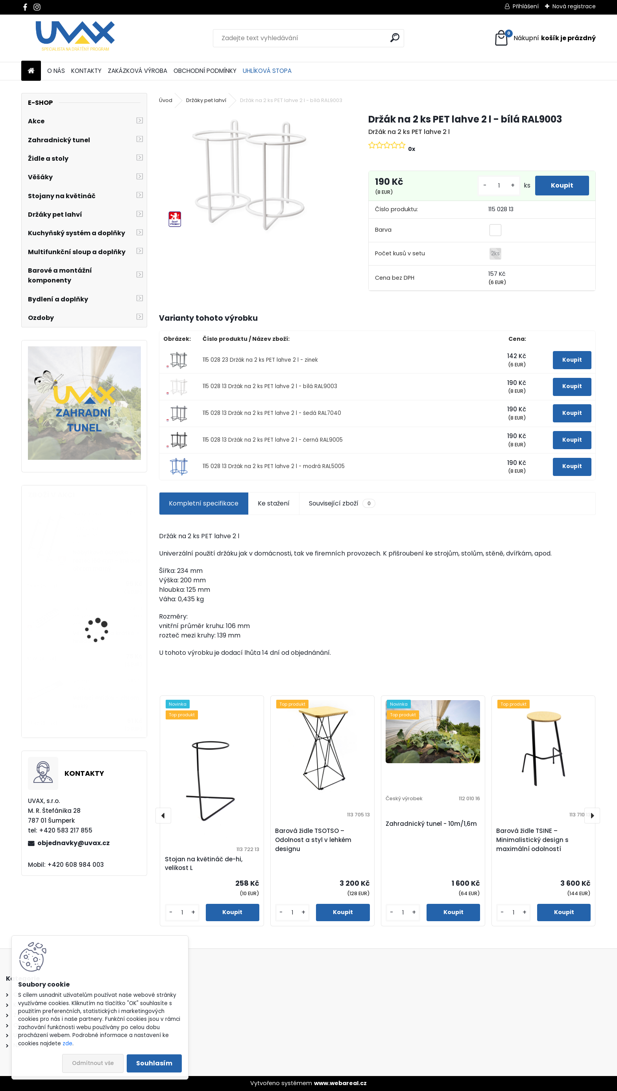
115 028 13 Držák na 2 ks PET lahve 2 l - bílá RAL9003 (270, 386)
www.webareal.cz (340, 1083)
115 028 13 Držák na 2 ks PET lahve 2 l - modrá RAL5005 (274, 466)
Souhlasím (154, 1063)
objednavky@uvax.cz (73, 843)
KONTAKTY (86, 71)
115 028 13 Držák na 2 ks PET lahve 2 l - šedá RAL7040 (272, 413)
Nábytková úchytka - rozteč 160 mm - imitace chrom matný (106, 560)
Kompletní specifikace (203, 503)
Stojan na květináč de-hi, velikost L (203, 863)
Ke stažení (274, 503)
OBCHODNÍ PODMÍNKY (205, 71)
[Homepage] (31, 71)
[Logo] (75, 38)
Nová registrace (574, 6)
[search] (394, 37)
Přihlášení (526, 6)
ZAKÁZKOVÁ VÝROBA (137, 71)
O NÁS (56, 71)
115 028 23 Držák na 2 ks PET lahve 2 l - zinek (260, 360)
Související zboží (342, 503)
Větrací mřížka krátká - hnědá (106, 637)
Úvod (165, 100)
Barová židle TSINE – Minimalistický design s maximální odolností (532, 840)
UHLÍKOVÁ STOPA (267, 71)
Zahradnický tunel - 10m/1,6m (431, 824)
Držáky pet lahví (206, 100)
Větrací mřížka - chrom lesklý (106, 702)
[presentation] (163, 815)
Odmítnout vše (93, 1063)
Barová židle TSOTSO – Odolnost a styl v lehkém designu (313, 840)
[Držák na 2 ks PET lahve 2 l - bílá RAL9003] (251, 173)
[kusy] (499, 186)
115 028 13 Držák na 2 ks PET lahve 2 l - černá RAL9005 (273, 440)
